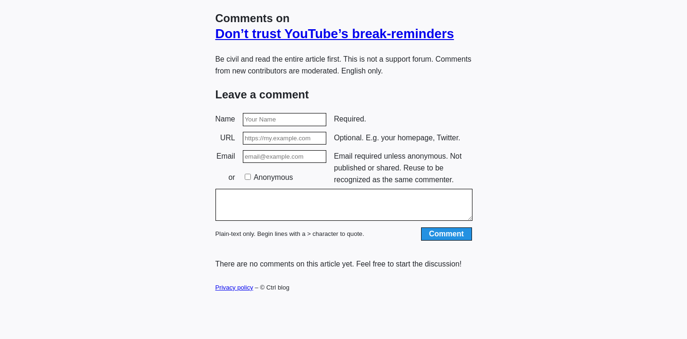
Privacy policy (234, 293)
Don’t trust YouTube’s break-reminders (334, 33)
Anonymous (269, 177)
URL (227, 138)
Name (225, 119)
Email (225, 156)
